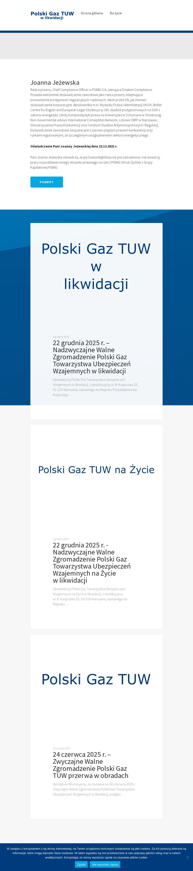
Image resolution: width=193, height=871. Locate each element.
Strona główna (92, 13)
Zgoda (81, 864)
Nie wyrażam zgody (105, 864)
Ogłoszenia (46, 230)
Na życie (116, 13)
